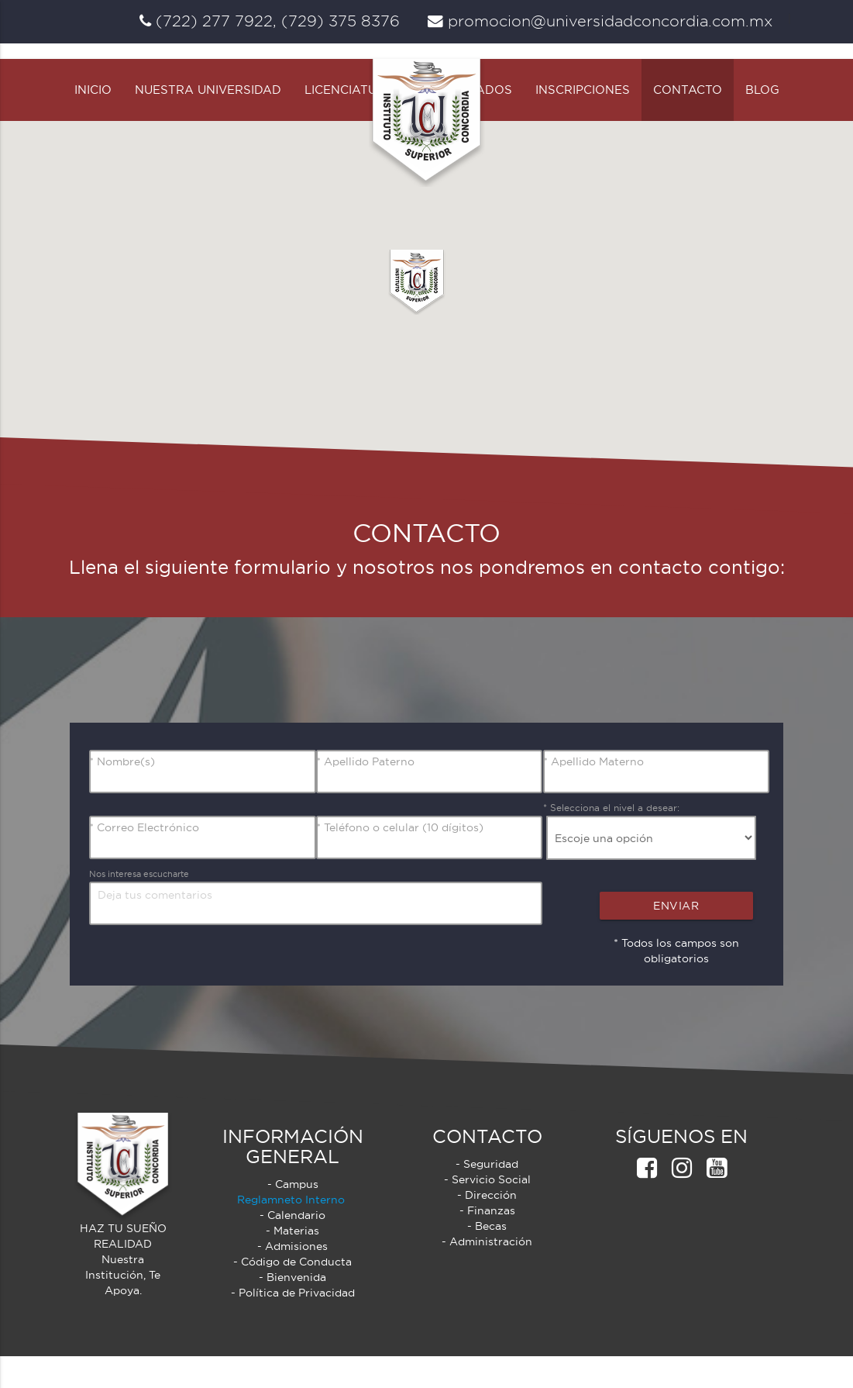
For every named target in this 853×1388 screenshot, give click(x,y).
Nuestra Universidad (208, 121)
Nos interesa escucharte (144, 905)
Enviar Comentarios (681, 941)
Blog (762, 121)
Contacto (687, 121)
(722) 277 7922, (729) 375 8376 (269, 21)
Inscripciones (582, 121)
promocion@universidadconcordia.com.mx (600, 21)
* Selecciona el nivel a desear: (611, 839)
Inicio (93, 121)
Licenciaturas (353, 121)
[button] (417, 314)
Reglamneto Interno (292, 1231)
